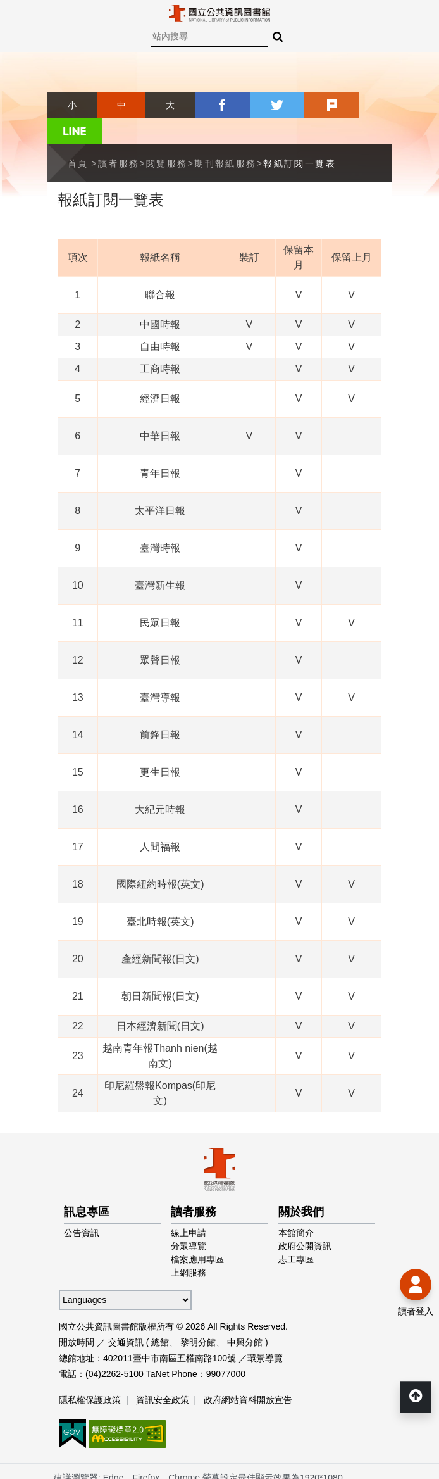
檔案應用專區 (197, 1233)
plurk (318, 105)
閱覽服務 (167, 137)
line (367, 105)
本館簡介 (296, 1206)
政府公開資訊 (304, 1219)
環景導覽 (265, 1331)
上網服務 (188, 1246)
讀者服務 (119, 137)
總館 (160, 1316)
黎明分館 (198, 1316)
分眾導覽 (188, 1219)
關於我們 (301, 1185)
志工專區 (296, 1233)
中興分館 (245, 1316)
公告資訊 (81, 1206)
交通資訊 (126, 1316)
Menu (19, 19)
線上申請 (188, 1206)
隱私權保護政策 (90, 1373)
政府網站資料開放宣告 (248, 1373)
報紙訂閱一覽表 (299, 137)
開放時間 (76, 1316)
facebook (219, 105)
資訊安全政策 (162, 1373)
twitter (269, 105)
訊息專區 (86, 1185)
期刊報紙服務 (225, 137)
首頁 (78, 137)
